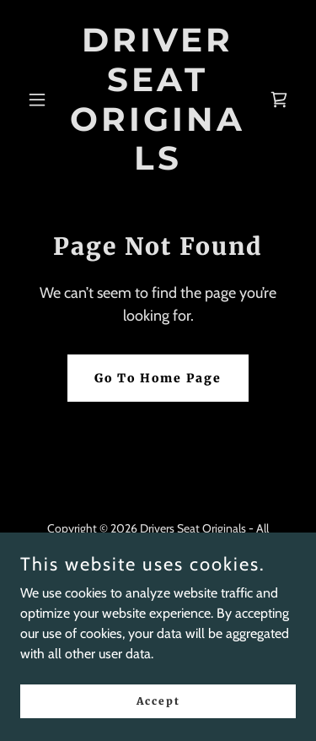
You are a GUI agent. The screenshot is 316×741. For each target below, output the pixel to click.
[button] (41, 99)
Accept (158, 701)
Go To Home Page (158, 378)
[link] (158, 165)
